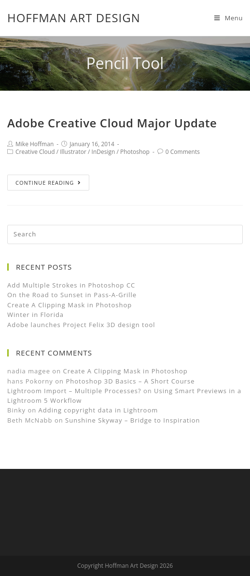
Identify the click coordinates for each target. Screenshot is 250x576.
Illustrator (73, 152)
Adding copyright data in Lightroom (98, 410)
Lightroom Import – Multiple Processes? (74, 390)
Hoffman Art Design (73, 18)
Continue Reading (48, 182)
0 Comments (183, 152)
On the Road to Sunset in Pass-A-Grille (72, 294)
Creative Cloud (35, 152)
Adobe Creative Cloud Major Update (112, 123)
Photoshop (135, 152)
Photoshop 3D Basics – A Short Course (130, 381)
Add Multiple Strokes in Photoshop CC (71, 285)
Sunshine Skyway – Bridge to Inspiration (132, 420)
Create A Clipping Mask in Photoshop (69, 305)
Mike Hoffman (34, 144)
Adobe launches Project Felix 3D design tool (81, 324)
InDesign (103, 152)
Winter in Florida (35, 314)
